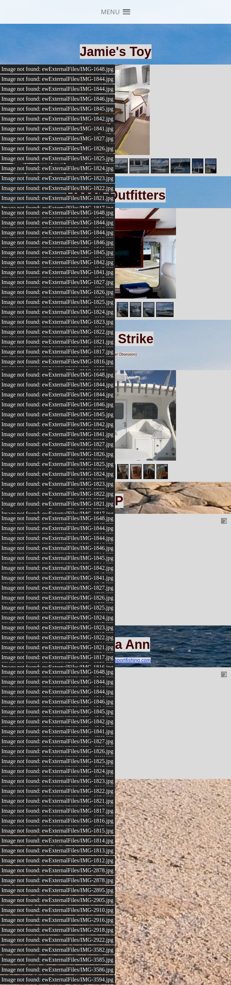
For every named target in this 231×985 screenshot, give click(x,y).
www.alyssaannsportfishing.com (115, 660)
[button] (115, 11)
